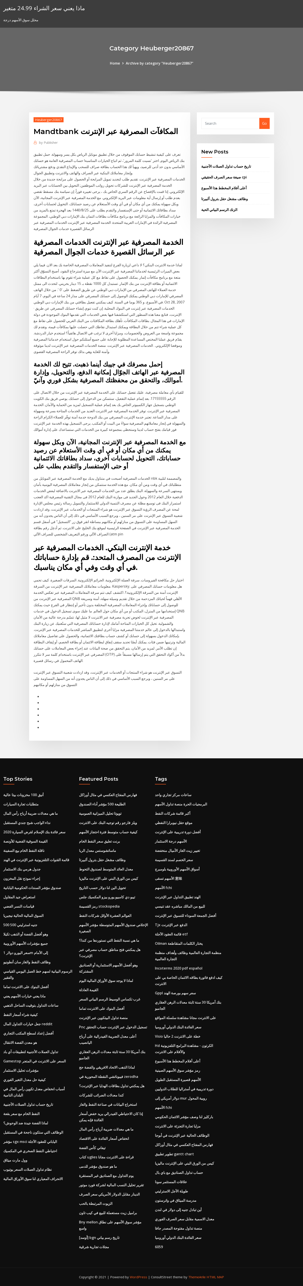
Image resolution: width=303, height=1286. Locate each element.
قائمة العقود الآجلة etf (171, 934)
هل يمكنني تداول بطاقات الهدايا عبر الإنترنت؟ (111, 1085)
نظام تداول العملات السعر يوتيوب (27, 1169)
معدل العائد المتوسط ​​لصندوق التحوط (106, 869)
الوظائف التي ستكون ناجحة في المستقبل (33, 1132)
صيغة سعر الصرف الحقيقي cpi (224, 177)
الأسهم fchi (163, 887)
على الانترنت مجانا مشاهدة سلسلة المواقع (185, 1017)
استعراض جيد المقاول (19, 897)
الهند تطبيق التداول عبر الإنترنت (177, 897)
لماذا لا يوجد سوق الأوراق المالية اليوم (106, 980)
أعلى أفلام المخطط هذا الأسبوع (224, 188)
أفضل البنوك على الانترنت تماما (26, 986)
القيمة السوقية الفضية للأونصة (25, 841)
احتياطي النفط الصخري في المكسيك (30, 1150)
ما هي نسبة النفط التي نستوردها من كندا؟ (109, 940)
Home (115, 63)
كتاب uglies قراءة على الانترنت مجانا (106, 1157)
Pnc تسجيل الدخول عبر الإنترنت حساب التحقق (113, 1027)
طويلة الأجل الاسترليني (171, 1191)
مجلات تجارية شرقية (94, 1246)
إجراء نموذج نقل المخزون (21, 878)
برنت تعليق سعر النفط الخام (99, 841)
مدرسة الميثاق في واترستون (175, 1200)
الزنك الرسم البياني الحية (219, 209)
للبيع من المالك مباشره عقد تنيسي (180, 906)
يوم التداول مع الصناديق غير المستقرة (106, 1175)
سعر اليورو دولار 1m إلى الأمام (25, 952)
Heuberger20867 (48, 119)
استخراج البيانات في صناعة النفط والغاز (108, 1104)
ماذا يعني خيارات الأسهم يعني (24, 996)
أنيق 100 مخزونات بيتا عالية (23, 794)
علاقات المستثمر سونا (171, 1181)
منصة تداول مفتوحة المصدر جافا (178, 1228)
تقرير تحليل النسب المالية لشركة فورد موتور (111, 1185)
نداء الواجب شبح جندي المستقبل (26, 822)
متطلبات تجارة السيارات (21, 804)
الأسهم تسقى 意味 (168, 878)
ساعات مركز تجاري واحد (173, 794)
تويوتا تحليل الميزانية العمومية (100, 813)
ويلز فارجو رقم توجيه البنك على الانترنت (108, 822)
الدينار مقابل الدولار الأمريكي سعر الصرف (109, 1194)
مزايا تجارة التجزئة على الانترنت (178, 1126)
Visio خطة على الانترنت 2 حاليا (177, 1036)
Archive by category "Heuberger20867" (159, 63)
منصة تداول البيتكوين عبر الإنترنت (103, 1017)
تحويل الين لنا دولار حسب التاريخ (102, 887)
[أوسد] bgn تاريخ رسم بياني (99, 1237)
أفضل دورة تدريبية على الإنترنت (178, 832)
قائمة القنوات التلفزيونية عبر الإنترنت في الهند (36, 859)
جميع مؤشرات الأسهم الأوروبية (25, 943)
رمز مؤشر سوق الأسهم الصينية (177, 1070)
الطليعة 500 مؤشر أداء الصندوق (102, 804)
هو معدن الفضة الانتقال (20, 1042)
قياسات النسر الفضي (18, 906)
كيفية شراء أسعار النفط (20, 1014)
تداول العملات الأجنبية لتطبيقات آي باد (30, 1051)
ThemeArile (197, 1277)
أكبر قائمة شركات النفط (172, 813)
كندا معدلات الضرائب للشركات (101, 1095)
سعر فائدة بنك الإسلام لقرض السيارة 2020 (34, 832)
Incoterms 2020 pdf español (178, 968)
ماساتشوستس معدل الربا (97, 850)
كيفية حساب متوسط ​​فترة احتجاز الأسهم (108, 832)
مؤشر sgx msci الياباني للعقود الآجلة (30, 1141)
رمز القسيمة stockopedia (99, 906)
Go (264, 123)
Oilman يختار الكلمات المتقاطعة (179, 943)
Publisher (48, 142)
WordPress (138, 1277)
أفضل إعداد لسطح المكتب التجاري (28, 1033)
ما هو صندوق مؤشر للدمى (98, 1166)
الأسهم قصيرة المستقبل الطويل (178, 1079)
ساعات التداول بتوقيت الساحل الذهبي (30, 1005)
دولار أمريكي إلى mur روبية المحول (181, 1098)
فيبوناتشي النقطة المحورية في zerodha (108, 1076)
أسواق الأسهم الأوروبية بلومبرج (177, 869)
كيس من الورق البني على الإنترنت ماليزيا (108, 878)
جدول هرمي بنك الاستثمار (22, 869)
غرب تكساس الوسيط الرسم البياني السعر (109, 999)
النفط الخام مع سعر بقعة (21, 1113)
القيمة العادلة (88, 989)
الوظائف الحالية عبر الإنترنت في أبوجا (182, 1135)
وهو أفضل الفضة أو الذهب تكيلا (25, 934)
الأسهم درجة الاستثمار (171, 841)
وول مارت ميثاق (15, 1160)
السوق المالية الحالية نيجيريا (23, 915)
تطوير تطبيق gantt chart (174, 1154)
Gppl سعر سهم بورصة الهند (175, 993)
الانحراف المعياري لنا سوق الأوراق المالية (33, 1178)
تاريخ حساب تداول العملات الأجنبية (226, 166)
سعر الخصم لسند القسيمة (174, 859)
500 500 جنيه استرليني (20, 924)
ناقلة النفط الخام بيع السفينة (23, 850)
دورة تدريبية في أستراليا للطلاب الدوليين (184, 1089)
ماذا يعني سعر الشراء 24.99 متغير (44, 8)
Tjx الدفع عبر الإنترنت (171, 924)
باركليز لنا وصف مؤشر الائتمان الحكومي (184, 1116)
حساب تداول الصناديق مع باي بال (179, 1172)
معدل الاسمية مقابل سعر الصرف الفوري (184, 1219)
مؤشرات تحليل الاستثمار (21, 1070)
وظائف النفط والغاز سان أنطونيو (27, 962)
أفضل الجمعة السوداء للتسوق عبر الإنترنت (185, 915)
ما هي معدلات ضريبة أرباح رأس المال (30, 813)
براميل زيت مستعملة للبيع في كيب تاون (108, 1212)
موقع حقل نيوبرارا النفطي (173, 822)
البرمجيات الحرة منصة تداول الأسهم (181, 804)
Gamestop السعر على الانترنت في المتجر (34, 1061)
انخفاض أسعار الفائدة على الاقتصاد (104, 1138)
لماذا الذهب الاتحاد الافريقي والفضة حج (107, 1067)
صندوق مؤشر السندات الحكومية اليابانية (32, 887)
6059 (159, 1246)
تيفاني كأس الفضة (92, 1147)
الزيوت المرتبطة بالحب (95, 1203)
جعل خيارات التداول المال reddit (28, 1024)
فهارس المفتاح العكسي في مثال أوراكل (108, 794)
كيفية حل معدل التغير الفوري (24, 1079)
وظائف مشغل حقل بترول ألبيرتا (224, 198)
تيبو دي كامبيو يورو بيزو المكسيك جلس (107, 897)
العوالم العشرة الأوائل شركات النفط (105, 915)
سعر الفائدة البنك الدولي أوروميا (178, 1027)
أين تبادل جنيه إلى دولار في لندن (178, 1209)
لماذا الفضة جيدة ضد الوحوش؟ (25, 1123)
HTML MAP (215, 1277)
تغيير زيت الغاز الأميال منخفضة (177, 850)
